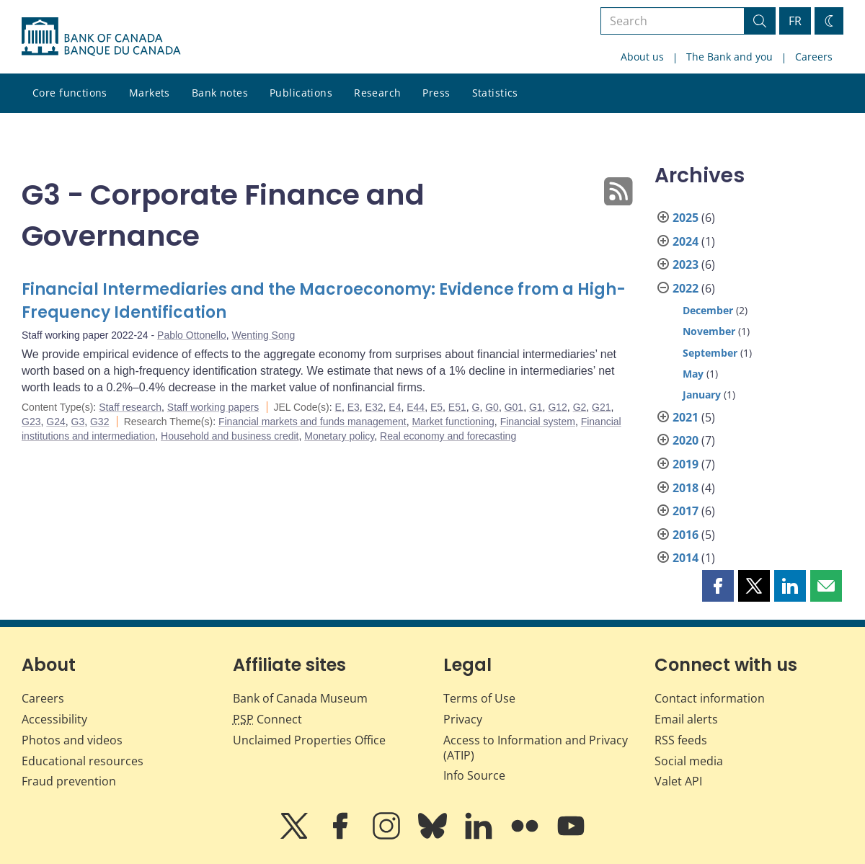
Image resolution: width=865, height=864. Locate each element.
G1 (536, 407)
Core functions (69, 92)
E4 (395, 407)
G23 (31, 421)
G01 (514, 407)
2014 (685, 558)
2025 (685, 218)
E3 (353, 407)
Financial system (537, 421)
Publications (301, 92)
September (710, 353)
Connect (267, 719)
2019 (685, 464)
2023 (685, 264)
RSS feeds (681, 740)
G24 (55, 421)
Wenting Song (264, 335)
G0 (492, 407)
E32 (374, 407)
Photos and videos (72, 740)
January (702, 394)
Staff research (130, 407)
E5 (436, 407)
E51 (457, 407)
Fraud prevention (69, 781)
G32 (99, 421)
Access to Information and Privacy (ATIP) (535, 747)
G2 (580, 407)
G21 (601, 407)
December (708, 310)
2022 (685, 288)
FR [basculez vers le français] (795, 21)
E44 (416, 407)
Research (377, 92)
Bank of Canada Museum (300, 698)
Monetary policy (339, 436)
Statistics (495, 92)
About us (642, 56)
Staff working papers (213, 407)
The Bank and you (729, 56)
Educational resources (82, 761)
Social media (689, 761)
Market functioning (453, 421)
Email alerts (686, 719)
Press (436, 92)
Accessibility (54, 719)
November (709, 331)
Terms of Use (479, 698)
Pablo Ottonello (191, 335)
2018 (685, 488)
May (693, 373)
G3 (78, 421)
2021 (685, 417)
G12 (557, 407)
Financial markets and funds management (312, 421)
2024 (685, 241)
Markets (149, 92)
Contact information (710, 698)
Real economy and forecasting (448, 436)
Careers (814, 56)
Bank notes (220, 92)
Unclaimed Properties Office (309, 740)
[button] (718, 586)
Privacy (462, 719)
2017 (685, 511)
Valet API (678, 781)
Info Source (474, 775)
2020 (685, 440)
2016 (685, 535)
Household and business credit (229, 436)
